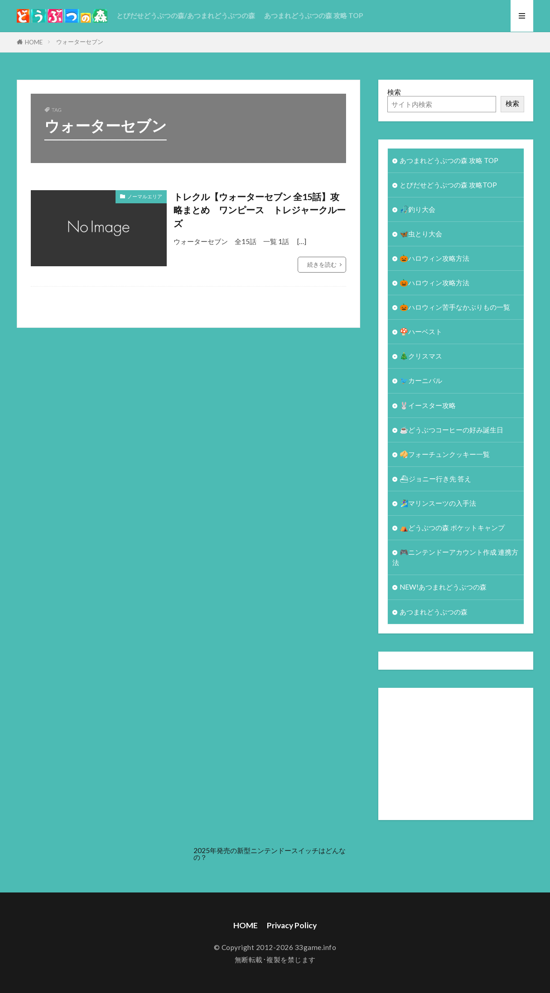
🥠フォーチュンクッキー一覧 (445, 454)
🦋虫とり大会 (421, 234)
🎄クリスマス (421, 356)
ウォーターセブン (79, 41)
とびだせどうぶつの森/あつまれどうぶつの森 (185, 15)
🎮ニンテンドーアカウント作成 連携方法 (455, 557)
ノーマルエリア (144, 196)
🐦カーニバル (421, 380)
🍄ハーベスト (421, 331)
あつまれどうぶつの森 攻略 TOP (313, 15)
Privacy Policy (292, 925)
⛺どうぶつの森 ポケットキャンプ (452, 527)
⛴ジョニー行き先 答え (435, 479)
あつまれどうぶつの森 (434, 612)
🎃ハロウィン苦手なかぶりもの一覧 (455, 307)
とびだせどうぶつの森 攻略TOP (448, 185)
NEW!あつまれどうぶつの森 (443, 587)
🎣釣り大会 (417, 209)
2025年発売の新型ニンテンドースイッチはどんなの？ (269, 853)
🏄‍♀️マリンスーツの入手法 (438, 503)
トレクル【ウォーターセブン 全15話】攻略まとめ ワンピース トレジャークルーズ (260, 210)
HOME (34, 42)
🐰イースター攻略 (428, 405)
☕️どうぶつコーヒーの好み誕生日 (451, 430)
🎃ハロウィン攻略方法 (434, 258)
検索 (394, 92)
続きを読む (322, 264)
